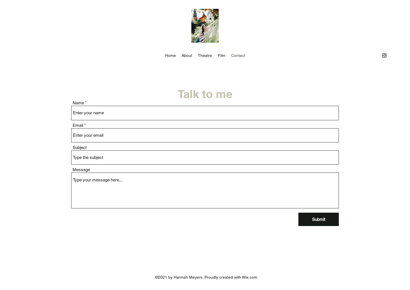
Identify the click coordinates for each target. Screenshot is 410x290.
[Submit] (318, 219)
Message (81, 169)
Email (78, 125)
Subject (80, 147)
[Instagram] (384, 55)
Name (78, 103)
